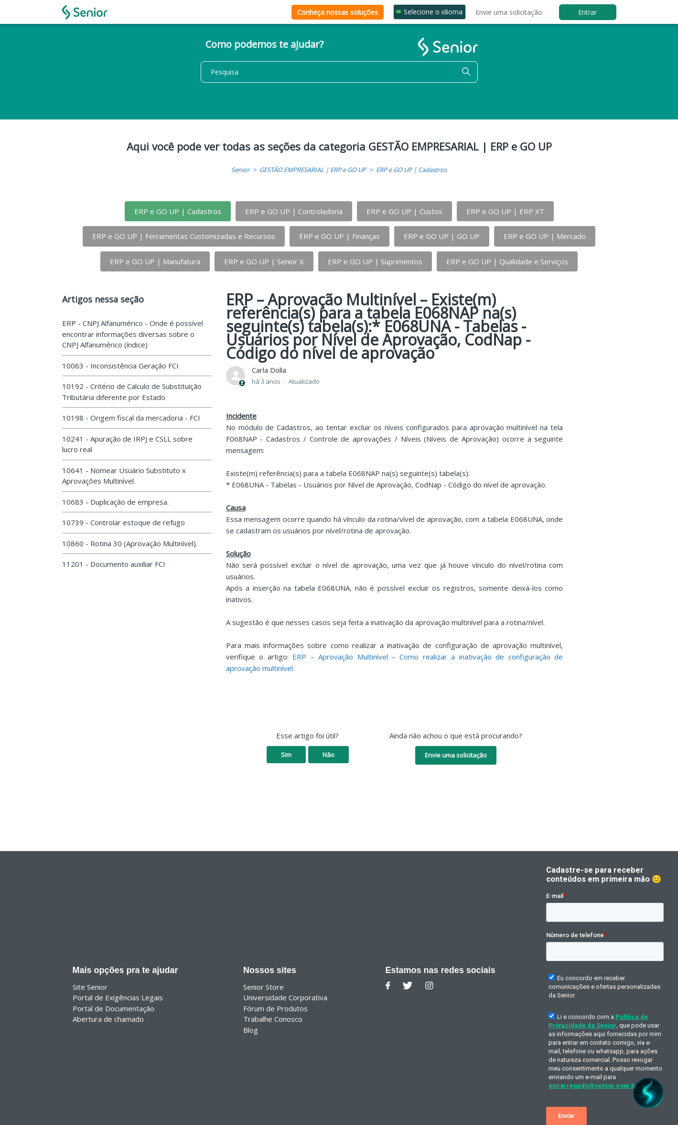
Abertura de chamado (108, 1019)
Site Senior (90, 987)
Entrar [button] (587, 12)
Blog (250, 1030)
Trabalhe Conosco (272, 1019)
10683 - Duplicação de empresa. (115, 502)
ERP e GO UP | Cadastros (411, 169)
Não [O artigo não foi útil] (328, 754)
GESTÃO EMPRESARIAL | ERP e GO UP (312, 169)
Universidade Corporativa (285, 997)
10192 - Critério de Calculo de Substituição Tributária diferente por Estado (132, 391)
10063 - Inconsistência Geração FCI (120, 365)
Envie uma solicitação (508, 12)
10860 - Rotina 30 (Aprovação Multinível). (129, 543)
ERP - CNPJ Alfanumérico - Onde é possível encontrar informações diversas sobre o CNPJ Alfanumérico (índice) (132, 333)
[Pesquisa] (339, 72)
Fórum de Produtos (275, 1008)
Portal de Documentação (113, 1008)
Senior (240, 169)
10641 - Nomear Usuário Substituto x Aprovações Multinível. (124, 475)
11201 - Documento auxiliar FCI (113, 564)
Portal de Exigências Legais (118, 997)
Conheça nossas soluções (337, 12)
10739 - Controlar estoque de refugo (123, 522)
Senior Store (263, 987)
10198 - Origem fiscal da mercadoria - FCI (131, 417)
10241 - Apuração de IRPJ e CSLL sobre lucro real (127, 444)
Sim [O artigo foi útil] (286, 754)
